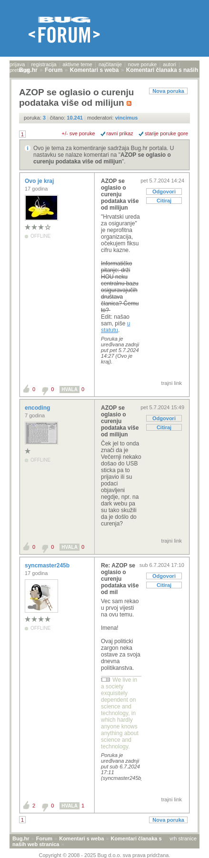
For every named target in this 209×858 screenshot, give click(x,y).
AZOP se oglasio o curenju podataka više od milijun (102, 158)
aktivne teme (77, 64)
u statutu (115, 326)
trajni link (171, 383)
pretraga (19, 70)
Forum (44, 838)
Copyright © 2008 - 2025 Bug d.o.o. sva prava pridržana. (104, 855)
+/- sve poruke (78, 133)
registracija (43, 64)
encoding (38, 407)
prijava (17, 64)
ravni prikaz (120, 133)
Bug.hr (20, 838)
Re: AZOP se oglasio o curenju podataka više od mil (120, 579)
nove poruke (142, 64)
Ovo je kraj (40, 181)
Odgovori (164, 191)
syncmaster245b (48, 565)
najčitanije (110, 64)
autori (169, 64)
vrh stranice (183, 838)
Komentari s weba (81, 838)
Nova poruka (168, 91)
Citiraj (164, 200)
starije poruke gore (166, 133)
